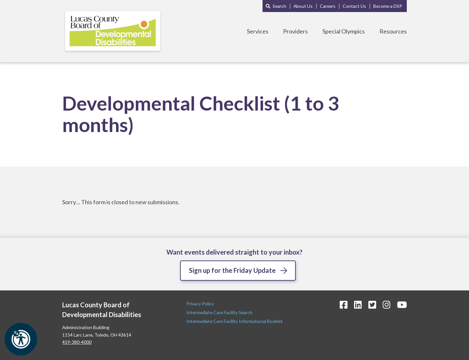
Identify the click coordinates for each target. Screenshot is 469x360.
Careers (327, 6)
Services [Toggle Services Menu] (257, 31)
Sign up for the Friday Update (232, 270)
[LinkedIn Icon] (358, 305)
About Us (303, 6)
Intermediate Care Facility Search (219, 312)
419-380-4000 (77, 342)
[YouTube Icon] (402, 305)
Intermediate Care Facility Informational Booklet (234, 321)
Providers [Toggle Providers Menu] (295, 31)
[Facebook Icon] (344, 305)
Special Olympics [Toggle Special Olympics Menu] (343, 31)
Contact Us (354, 6)
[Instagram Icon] (387, 305)
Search (279, 6)
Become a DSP (387, 6)
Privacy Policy (200, 303)
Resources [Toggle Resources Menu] (393, 31)
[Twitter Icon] (372, 305)
